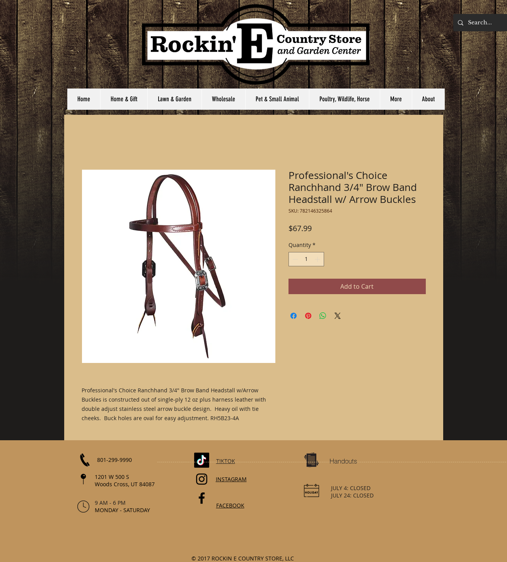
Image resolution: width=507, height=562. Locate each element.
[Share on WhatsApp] (323, 315)
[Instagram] (201, 479)
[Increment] (318, 259)
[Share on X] (337, 315)
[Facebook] (201, 498)
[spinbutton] (306, 259)
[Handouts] (343, 461)
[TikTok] (201, 460)
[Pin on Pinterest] (308, 315)
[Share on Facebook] (293, 315)
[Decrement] (294, 259)
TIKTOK (225, 461)
